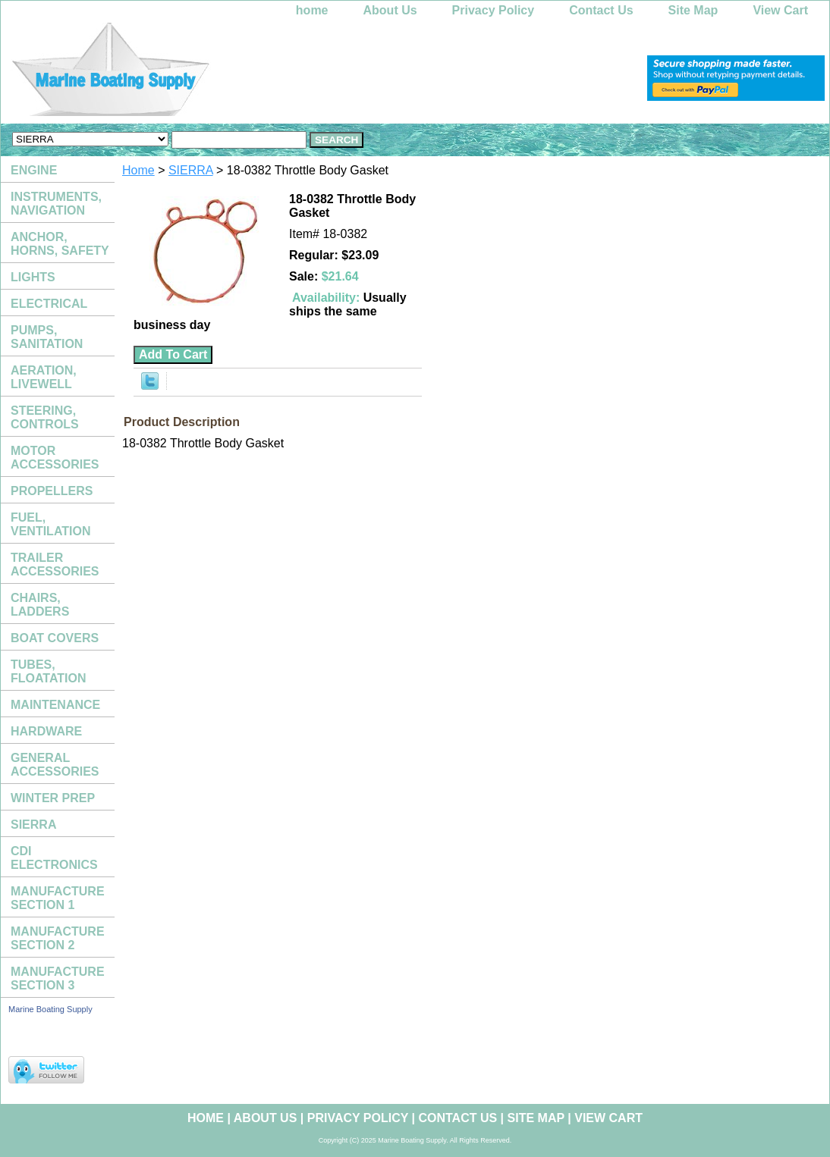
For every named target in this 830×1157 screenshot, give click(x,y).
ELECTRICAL (49, 303)
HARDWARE (46, 731)
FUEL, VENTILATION (50, 524)
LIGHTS (33, 277)
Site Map (693, 10)
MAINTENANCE (55, 704)
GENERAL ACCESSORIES (55, 764)
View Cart (780, 10)
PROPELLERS (52, 490)
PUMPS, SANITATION (47, 337)
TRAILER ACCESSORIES (55, 564)
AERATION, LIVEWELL (44, 377)
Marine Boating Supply (50, 1009)
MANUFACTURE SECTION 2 (58, 938)
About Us (390, 10)
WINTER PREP (53, 798)
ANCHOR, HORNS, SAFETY (60, 243)
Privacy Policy (493, 10)
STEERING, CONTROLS (45, 417)
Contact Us (601, 10)
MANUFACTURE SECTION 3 (58, 978)
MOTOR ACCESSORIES (55, 457)
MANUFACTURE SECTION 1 (58, 898)
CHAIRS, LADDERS (40, 604)
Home (138, 170)
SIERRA (190, 170)
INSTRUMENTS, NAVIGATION (56, 203)
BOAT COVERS (55, 638)
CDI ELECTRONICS (54, 858)
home (312, 10)
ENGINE (34, 170)
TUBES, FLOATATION (48, 671)
